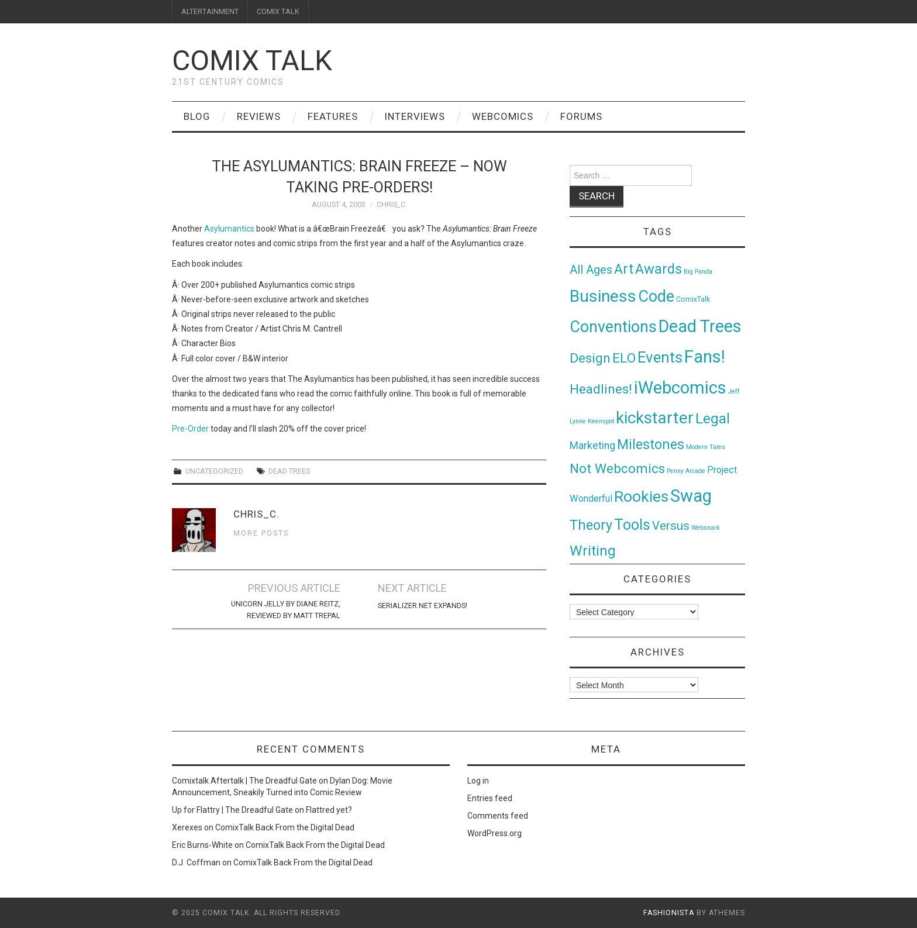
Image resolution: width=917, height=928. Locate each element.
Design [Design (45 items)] (590, 358)
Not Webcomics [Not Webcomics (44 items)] (617, 469)
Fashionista (668, 913)
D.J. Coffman (196, 862)
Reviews (259, 116)
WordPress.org (494, 833)
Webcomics (502, 116)
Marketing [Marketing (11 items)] (592, 445)
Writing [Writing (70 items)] (593, 550)
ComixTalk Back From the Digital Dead (284, 827)
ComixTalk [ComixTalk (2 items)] (693, 299)
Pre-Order (191, 428)
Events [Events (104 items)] (659, 357)
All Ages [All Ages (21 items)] (591, 270)
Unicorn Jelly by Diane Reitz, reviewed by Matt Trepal (285, 609)
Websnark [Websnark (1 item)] (705, 528)
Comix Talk (252, 60)
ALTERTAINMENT (210, 11)
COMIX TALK (278, 11)
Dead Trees (289, 471)
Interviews (415, 116)
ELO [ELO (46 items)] (624, 358)
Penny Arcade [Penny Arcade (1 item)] (686, 471)
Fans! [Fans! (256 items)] (704, 357)
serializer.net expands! (422, 605)
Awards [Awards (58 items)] (658, 269)
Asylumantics (229, 228)
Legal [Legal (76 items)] (712, 418)
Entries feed (489, 798)
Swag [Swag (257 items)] (691, 496)
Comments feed (497, 815)
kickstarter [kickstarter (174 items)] (655, 417)
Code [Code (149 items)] (656, 296)
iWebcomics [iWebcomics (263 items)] (680, 388)
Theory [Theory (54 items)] (591, 525)
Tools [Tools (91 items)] (632, 524)
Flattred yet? (329, 810)
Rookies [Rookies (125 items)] (641, 496)
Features (333, 116)
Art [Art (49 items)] (623, 269)
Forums (581, 116)
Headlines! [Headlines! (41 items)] (601, 388)
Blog (197, 116)
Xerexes (187, 827)
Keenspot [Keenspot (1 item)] (601, 421)
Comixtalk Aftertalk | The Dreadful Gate (244, 780)
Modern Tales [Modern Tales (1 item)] (705, 447)
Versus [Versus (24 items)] (671, 526)
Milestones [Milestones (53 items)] (650, 444)
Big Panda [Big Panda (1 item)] (698, 271)
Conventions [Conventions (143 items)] (613, 327)
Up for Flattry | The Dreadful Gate (232, 810)
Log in (478, 780)
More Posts (261, 533)
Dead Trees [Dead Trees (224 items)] (700, 326)
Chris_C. (392, 204)
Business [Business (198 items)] (603, 296)
